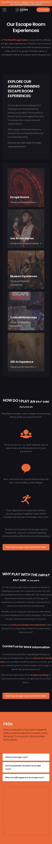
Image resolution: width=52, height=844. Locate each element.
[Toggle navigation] (4, 10)
